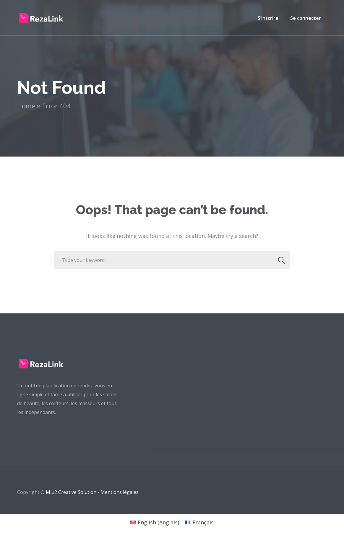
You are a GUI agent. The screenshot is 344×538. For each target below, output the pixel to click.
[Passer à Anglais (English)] (154, 522)
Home (26, 105)
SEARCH (280, 260)
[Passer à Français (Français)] (199, 522)
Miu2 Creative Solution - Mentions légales (92, 492)
